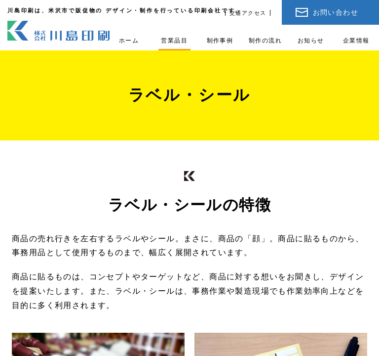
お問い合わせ (335, 12)
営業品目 (174, 40)
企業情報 (356, 40)
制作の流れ (265, 40)
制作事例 (220, 40)
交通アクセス (247, 13)
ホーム (129, 40)
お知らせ (311, 40)
